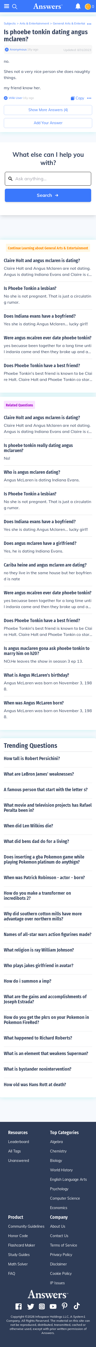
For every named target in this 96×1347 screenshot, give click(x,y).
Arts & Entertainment (34, 23)
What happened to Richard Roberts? (38, 1038)
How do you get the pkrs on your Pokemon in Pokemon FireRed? (46, 1020)
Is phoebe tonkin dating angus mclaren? (46, 35)
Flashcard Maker (21, 1245)
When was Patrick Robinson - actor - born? (44, 877)
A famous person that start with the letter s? (46, 789)
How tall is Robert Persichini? (32, 758)
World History (61, 1170)
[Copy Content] (77, 98)
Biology (56, 1160)
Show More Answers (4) (48, 110)
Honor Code (18, 1236)
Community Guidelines (26, 1226)
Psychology (59, 1189)
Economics (58, 1207)
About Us (57, 1226)
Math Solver (18, 1264)
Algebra (56, 1141)
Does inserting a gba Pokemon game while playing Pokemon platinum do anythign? (44, 859)
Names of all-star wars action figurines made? (47, 934)
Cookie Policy (61, 1273)
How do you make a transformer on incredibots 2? (37, 895)
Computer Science (65, 1198)
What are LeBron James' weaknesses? (39, 774)
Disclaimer (58, 1264)
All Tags (14, 1151)
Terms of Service (63, 1245)
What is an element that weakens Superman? (46, 1053)
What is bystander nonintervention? (37, 1069)
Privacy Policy (61, 1254)
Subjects (10, 23)
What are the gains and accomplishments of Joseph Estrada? (45, 999)
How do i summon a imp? (27, 981)
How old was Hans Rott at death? (35, 1084)
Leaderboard (18, 1141)
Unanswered (18, 1160)
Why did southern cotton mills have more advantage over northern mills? (43, 916)
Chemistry (58, 1151)
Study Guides (19, 1254)
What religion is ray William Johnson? (39, 950)
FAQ (11, 1273)
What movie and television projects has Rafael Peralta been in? (48, 807)
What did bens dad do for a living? (36, 841)
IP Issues (57, 1283)
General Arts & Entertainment (73, 23)
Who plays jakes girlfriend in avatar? (38, 965)
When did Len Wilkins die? (28, 826)
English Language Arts (68, 1179)
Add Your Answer (48, 123)
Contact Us (59, 1236)
